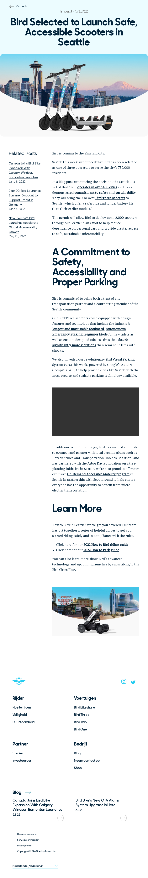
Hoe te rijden (22, 707)
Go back (21, 6)
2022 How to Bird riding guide (105, 545)
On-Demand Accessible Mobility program (98, 474)
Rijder (18, 698)
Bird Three (81, 715)
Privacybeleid (24, 845)
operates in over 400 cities (97, 187)
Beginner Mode (96, 334)
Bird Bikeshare (84, 707)
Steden (18, 753)
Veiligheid (20, 715)
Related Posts (23, 153)
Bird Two (80, 722)
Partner (20, 744)
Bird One (80, 729)
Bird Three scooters (110, 198)
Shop (78, 768)
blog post (66, 182)
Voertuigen (85, 698)
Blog (77, 753)
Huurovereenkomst (27, 834)
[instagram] (123, 682)
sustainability (125, 193)
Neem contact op (87, 760)
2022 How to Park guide (101, 550)
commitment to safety (91, 193)
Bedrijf (80, 744)
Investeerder (22, 760)
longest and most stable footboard (78, 329)
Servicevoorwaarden (28, 839)
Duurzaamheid (23, 722)
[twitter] (133, 683)
